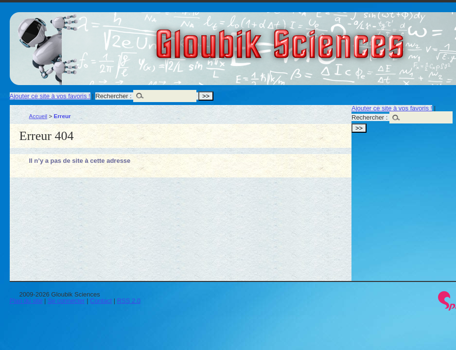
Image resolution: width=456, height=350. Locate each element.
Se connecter (66, 300)
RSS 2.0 (128, 300)
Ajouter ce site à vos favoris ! (50, 96)
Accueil (38, 116)
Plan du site (26, 300)
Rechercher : (113, 96)
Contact (101, 300)
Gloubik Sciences (334, 38)
